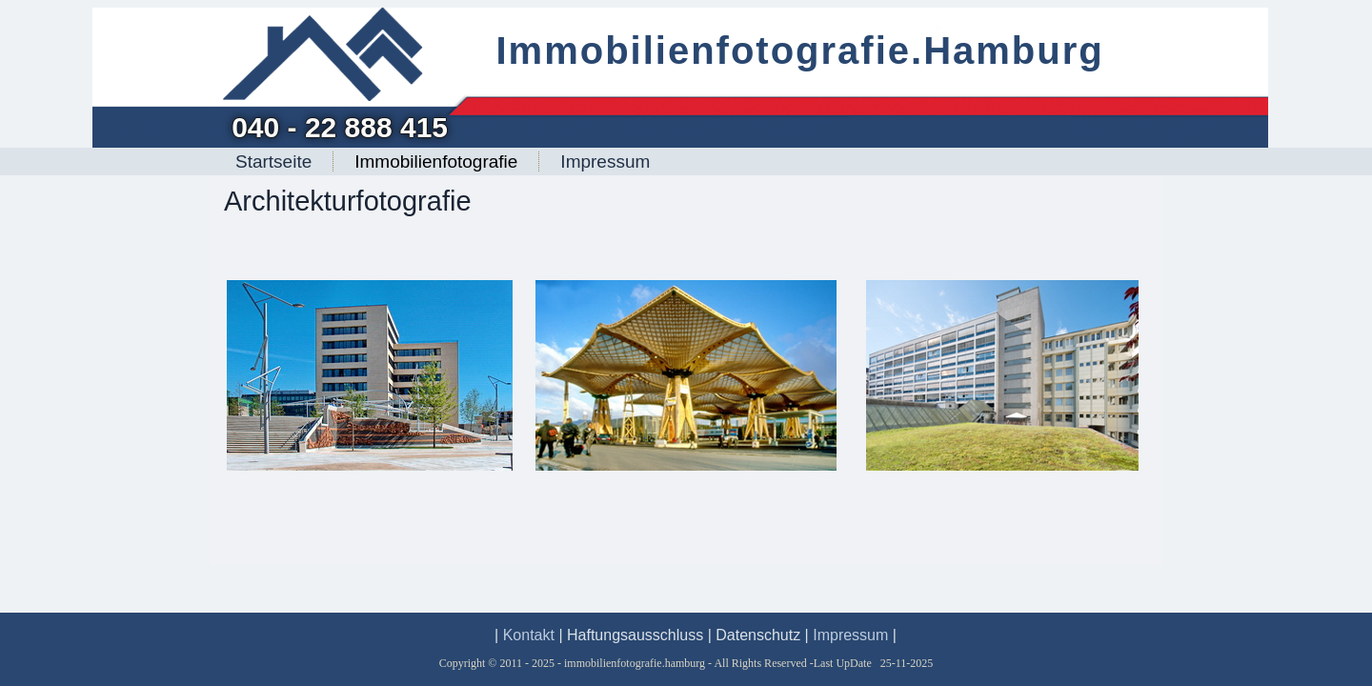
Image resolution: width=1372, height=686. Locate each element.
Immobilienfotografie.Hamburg (799, 50)
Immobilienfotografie (435, 161)
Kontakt (529, 635)
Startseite (273, 161)
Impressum (605, 161)
